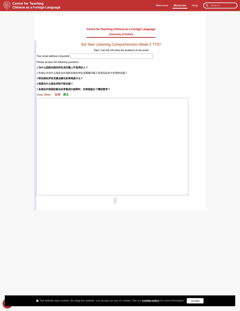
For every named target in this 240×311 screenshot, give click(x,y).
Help (195, 5)
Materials (180, 5)
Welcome (162, 5)
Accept (195, 300)
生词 (57, 94)
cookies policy (150, 300)
